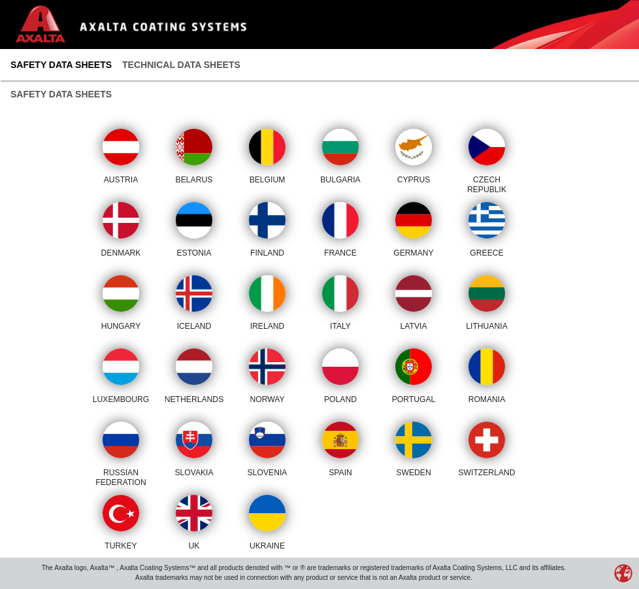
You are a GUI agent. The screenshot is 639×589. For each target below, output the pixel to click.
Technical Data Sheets (181, 64)
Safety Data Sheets (61, 64)
